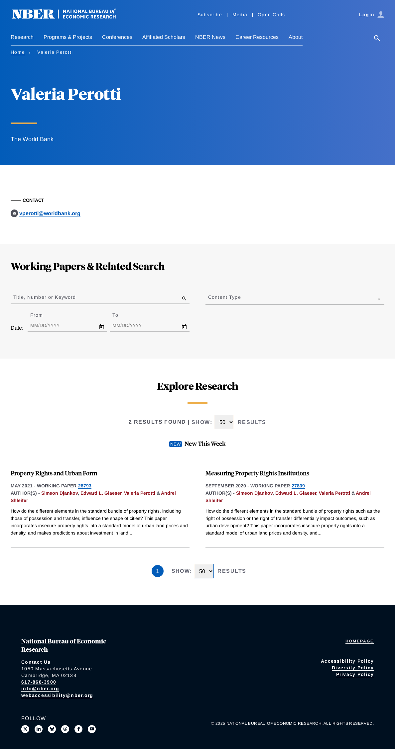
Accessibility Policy (347, 661)
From (42, 315)
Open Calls (271, 14)
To (121, 315)
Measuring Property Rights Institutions (257, 473)
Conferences (117, 37)
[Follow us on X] (25, 729)
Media (239, 14)
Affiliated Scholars (163, 37)
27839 (298, 485)
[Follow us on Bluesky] (52, 729)
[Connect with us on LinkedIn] (39, 729)
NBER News (210, 37)
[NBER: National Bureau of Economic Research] (69, 17)
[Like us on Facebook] (78, 729)
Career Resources (257, 37)
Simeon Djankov (59, 493)
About (296, 37)
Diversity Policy (353, 667)
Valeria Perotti (139, 493)
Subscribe (210, 14)
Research (22, 37)
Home (18, 52)
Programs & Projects (68, 37)
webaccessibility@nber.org (57, 695)
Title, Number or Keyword (44, 297)
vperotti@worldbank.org (49, 213)
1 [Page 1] (157, 571)
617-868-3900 (38, 682)
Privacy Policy (355, 674)
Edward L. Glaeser (100, 493)
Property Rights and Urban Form (54, 473)
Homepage (359, 641)
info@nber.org (40, 688)
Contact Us (36, 662)
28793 (84, 485)
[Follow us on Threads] (65, 729)
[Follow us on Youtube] (92, 729)
